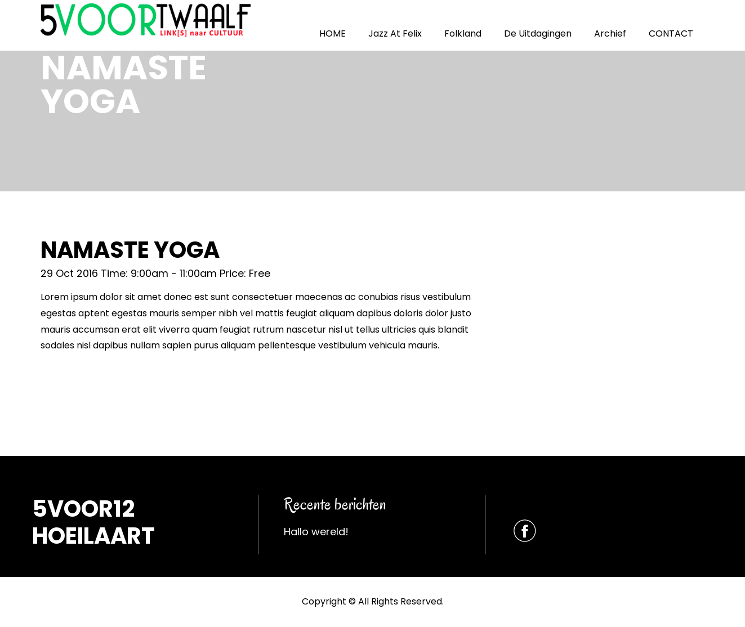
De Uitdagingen (538, 33)
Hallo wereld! (316, 532)
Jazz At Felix (395, 33)
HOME (332, 33)
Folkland (462, 33)
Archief (610, 33)
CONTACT (671, 33)
